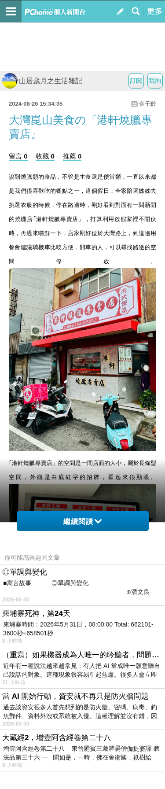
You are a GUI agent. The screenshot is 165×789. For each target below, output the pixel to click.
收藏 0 (45, 156)
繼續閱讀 (82, 521)
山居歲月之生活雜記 (42, 80)
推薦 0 (72, 156)
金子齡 (147, 103)
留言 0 (18, 156)
